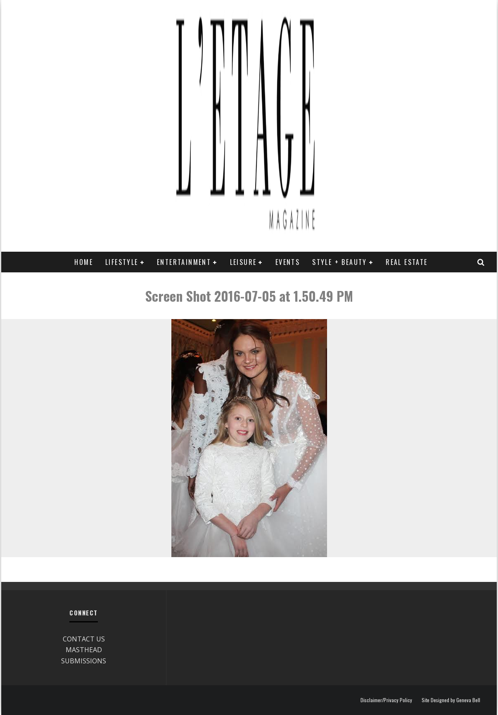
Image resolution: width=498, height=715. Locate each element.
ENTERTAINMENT (184, 262)
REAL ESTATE (406, 262)
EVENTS (287, 262)
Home (83, 262)
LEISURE (243, 262)
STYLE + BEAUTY (339, 262)
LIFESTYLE (121, 262)
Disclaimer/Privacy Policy (386, 700)
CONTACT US (84, 639)
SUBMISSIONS (83, 660)
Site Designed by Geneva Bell (451, 700)
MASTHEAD (84, 649)
